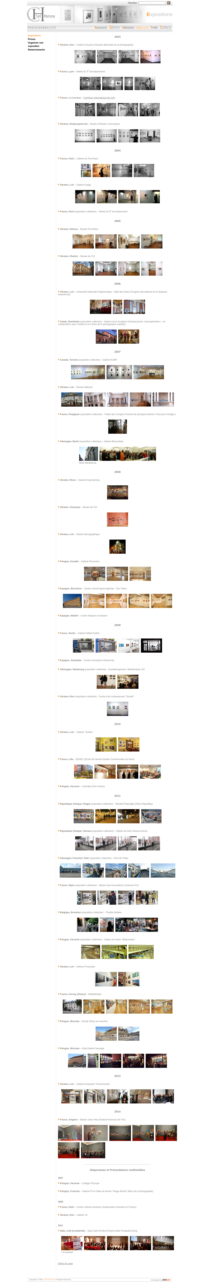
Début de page (65, 1263)
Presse (31, 39)
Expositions (34, 35)
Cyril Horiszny (49, 1280)
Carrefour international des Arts (99, 97)
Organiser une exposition (35, 44)
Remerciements (36, 49)
